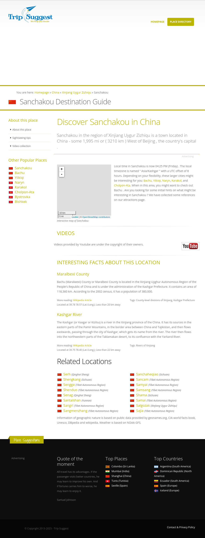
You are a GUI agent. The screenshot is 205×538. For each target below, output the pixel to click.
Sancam (157, 379)
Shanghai (118, 476)
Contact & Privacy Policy (181, 527)
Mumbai (117, 471)
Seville (117, 485)
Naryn (19, 182)
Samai (156, 400)
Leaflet (75, 217)
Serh (76, 374)
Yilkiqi (19, 177)
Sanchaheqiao (152, 374)
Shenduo (85, 389)
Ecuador (171, 481)
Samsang (158, 389)
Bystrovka (22, 196)
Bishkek (21, 201)
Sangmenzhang (90, 410)
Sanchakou (23, 168)
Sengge (84, 384)
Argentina (172, 466)
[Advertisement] (102, 57)
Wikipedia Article (82, 300)
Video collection (21, 146)
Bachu (20, 172)
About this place (21, 129)
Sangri (83, 405)
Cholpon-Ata (24, 192)
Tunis (117, 481)
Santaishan (77, 400)
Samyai (157, 384)
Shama (147, 395)
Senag (77, 395)
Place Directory (180, 21)
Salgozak (156, 405)
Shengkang (77, 379)
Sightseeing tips (21, 138)
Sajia (155, 410)
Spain (165, 485)
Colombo (120, 466)
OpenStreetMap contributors (96, 217)
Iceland (166, 490)
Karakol (21, 187)
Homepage (157, 21)
